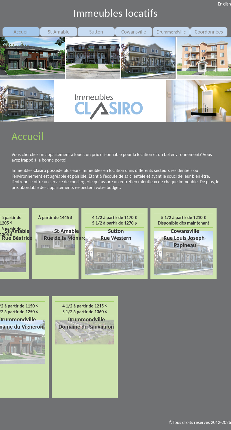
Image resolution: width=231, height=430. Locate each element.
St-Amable (58, 32)
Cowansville (133, 32)
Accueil (21, 32)
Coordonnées (209, 32)
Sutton (96, 32)
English (224, 4)
